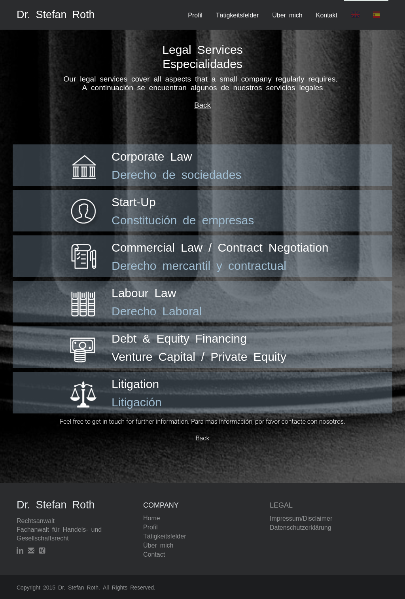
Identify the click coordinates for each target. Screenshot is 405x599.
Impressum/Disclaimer (301, 518)
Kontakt (326, 14)
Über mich (287, 14)
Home (151, 517)
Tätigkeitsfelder (237, 14)
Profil (195, 14)
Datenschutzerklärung (300, 527)
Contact (154, 554)
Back (202, 104)
